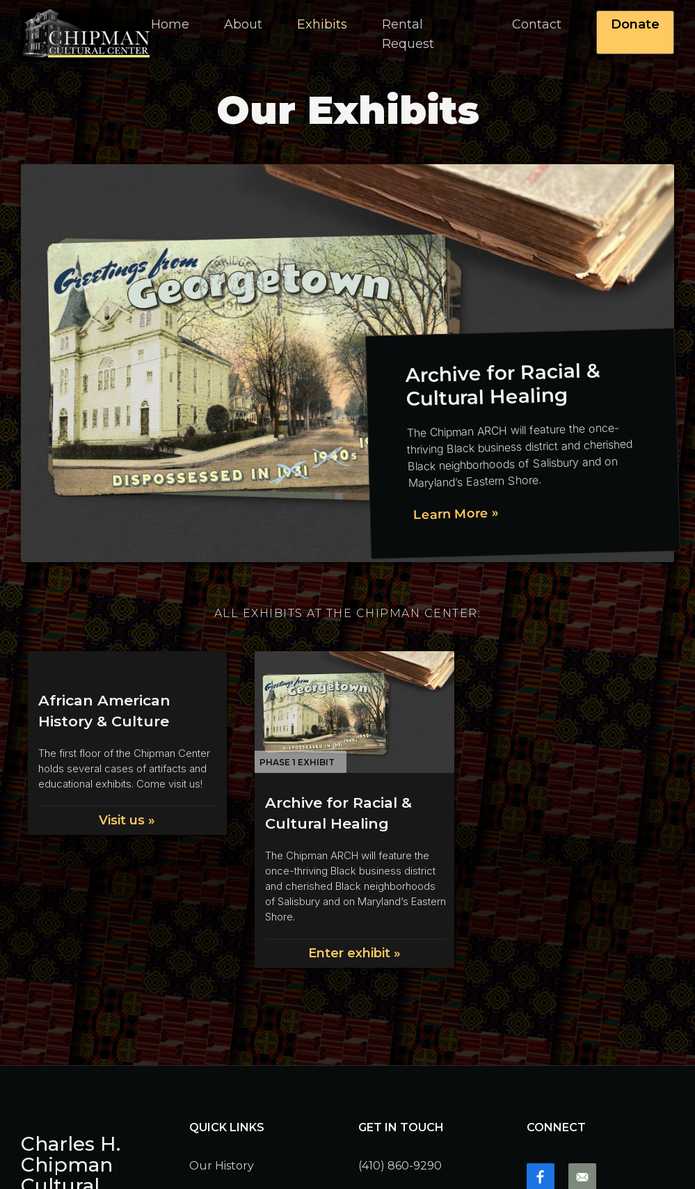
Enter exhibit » (354, 953)
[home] (86, 34)
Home (170, 24)
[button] (243, 24)
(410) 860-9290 (400, 1165)
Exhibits (322, 24)
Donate (635, 24)
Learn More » (456, 513)
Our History (221, 1165)
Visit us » (127, 820)
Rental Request (408, 34)
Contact (536, 24)
